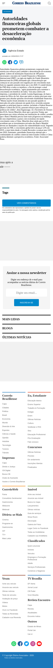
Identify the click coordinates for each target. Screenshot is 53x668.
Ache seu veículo (9, 584)
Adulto (30, 563)
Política (5, 411)
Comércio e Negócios (36, 571)
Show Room (33, 517)
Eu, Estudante (37, 395)
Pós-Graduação (34, 438)
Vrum (6, 578)
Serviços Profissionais (36, 567)
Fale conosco (33, 442)
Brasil (4, 415)
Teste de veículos (9, 595)
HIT (3, 531)
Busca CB (6, 474)
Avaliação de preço (10, 599)
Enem (30, 416)
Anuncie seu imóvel (35, 498)
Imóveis (31, 550)
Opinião (5, 438)
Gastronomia (7, 502)
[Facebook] (20, 644)
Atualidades (32, 613)
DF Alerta (31, 584)
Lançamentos (33, 506)
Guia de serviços (34, 513)
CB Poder (31, 591)
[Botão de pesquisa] (49, 3)
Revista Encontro (39, 600)
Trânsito (5, 453)
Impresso (8, 457)
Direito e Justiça (8, 467)
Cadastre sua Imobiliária (37, 536)
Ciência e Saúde (9, 434)
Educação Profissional (37, 434)
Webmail (5, 509)
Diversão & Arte (8, 426)
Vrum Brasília (33, 595)
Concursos (35, 447)
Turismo (5, 449)
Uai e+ (30, 634)
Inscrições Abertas (35, 463)
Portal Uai (32, 630)
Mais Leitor (6, 538)
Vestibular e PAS (34, 427)
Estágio (31, 412)
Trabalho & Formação (36, 408)
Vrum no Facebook (10, 610)
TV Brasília (35, 578)
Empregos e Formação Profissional (37, 558)
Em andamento (34, 460)
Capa (4, 404)
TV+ (4, 535)
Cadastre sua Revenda (11, 617)
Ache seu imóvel (34, 494)
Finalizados (32, 467)
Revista (31, 609)
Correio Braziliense (9, 397)
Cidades (5, 408)
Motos (4, 606)
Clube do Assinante (10, 478)
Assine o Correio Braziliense (13, 482)
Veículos (31, 553)
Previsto (31, 456)
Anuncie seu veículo (10, 587)
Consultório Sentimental (11, 498)
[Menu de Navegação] (4, 3)
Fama (4, 494)
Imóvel (32, 489)
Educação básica (34, 401)
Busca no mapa (34, 502)
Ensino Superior (34, 404)
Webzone (6, 506)
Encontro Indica (34, 616)
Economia (6, 419)
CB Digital (6, 470)
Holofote (5, 441)
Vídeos (5, 602)
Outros (32, 621)
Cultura (30, 423)
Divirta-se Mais (12, 514)
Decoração (32, 521)
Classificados (36, 541)
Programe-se (7, 523)
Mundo (5, 423)
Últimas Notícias (34, 419)
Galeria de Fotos (34, 524)
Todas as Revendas (10, 614)
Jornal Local (32, 587)
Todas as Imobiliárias (36, 532)
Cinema (5, 520)
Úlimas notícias (34, 509)
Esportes (5, 430)
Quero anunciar (34, 546)
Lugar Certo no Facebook (38, 528)
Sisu (29, 431)
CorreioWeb (10, 489)
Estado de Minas (34, 626)
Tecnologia (6, 445)
